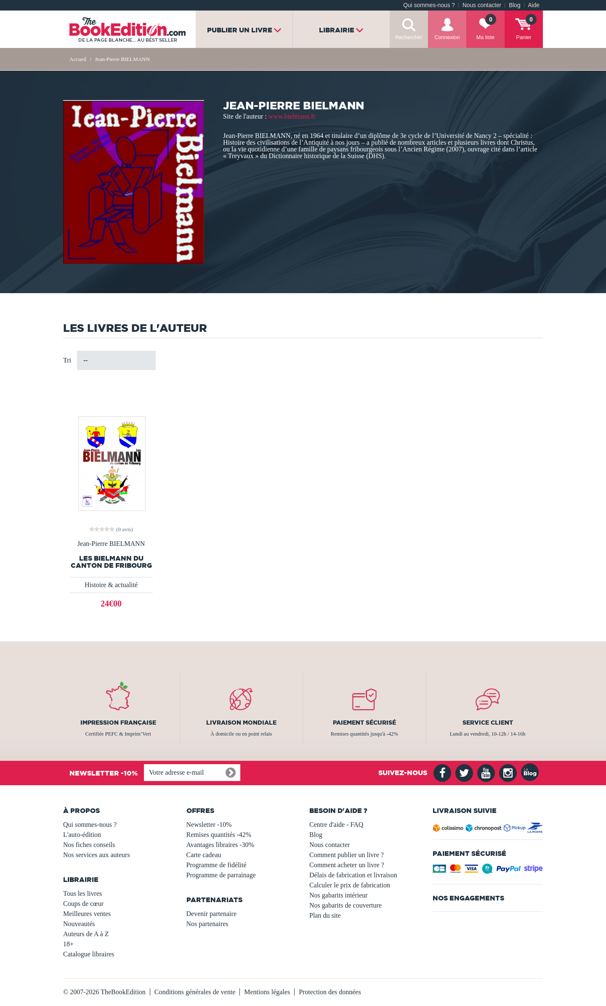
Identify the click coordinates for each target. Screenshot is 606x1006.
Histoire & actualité (111, 584)
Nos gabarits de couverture (345, 905)
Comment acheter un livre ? (346, 864)
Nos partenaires (207, 923)
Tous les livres (82, 893)
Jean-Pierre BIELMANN (111, 543)
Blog (514, 5)
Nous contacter (481, 5)
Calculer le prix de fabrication (349, 885)
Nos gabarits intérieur (338, 895)
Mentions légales (267, 991)
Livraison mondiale (241, 722)
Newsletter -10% (209, 824)
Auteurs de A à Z (86, 933)
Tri (67, 360)
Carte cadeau (203, 854)
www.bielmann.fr (292, 116)
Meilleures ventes (87, 913)
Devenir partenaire (211, 913)
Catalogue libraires (88, 954)
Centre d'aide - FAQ (336, 824)
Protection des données (330, 991)
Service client (487, 722)
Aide (534, 5)
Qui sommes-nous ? (429, 5)
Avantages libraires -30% (220, 844)
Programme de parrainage (221, 875)
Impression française (118, 722)
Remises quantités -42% (219, 834)
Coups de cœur (83, 903)
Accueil (77, 59)
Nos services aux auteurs (96, 854)
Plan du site (325, 915)
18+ (68, 944)
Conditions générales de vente (194, 991)
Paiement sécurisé (364, 722)
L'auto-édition (82, 834)
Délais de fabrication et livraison (353, 875)
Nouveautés (79, 923)
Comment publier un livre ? (346, 854)
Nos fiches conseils (89, 844)
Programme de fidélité (216, 864)
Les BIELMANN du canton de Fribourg (111, 562)
